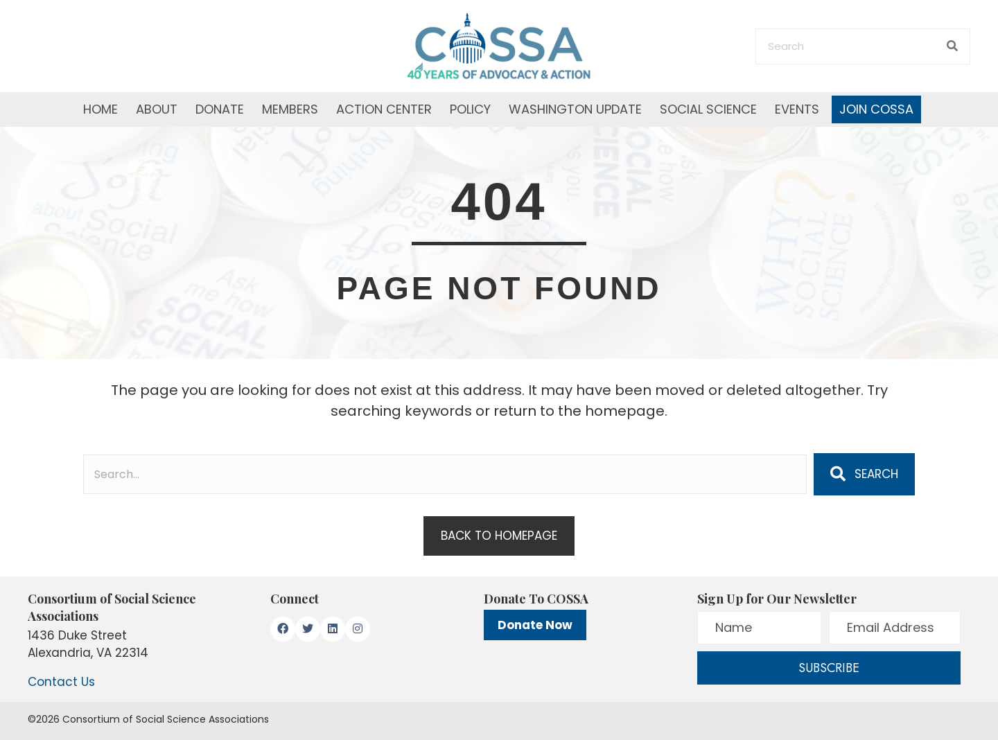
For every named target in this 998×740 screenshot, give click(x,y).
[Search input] (445, 474)
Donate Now (535, 625)
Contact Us (61, 681)
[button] (864, 474)
